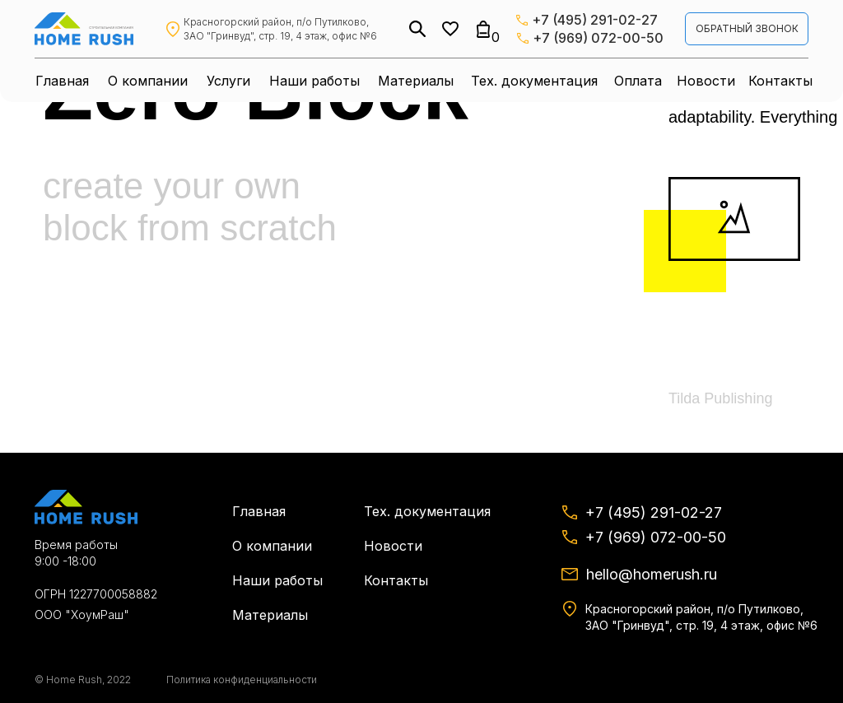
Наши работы (314, 80)
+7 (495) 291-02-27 (595, 20)
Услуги (228, 80)
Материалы (416, 80)
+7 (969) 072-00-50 (598, 38)
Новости (706, 80)
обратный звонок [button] (747, 28)
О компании (148, 80)
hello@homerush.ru (651, 574)
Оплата (638, 80)
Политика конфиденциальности (241, 679)
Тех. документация (534, 80)
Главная (62, 80)
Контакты (780, 80)
